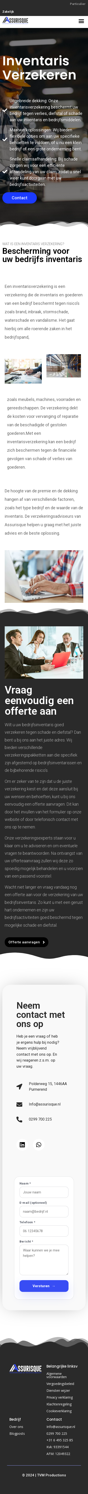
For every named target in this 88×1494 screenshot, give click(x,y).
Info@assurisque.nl (60, 1426)
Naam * (25, 1183)
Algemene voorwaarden (56, 1375)
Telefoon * (27, 1222)
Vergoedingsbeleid (60, 1383)
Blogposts (17, 1433)
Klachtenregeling (59, 1404)
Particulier (78, 4)
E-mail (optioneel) (33, 1202)
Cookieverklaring (59, 1411)
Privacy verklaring (59, 1397)
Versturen (44, 1286)
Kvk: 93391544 (57, 1447)
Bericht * (26, 1241)
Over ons (16, 1426)
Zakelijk (8, 11)
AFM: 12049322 (58, 1453)
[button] (81, 21)
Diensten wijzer (58, 1390)
